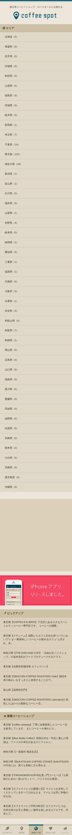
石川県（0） (12, 193)
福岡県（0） (12, 418)
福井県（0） (12, 203)
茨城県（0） (12, 105)
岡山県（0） (12, 349)
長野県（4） (12, 222)
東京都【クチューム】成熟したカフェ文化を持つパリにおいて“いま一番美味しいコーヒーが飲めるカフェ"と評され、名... (35, 639)
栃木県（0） (12, 115)
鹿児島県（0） (13, 477)
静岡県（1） (12, 242)
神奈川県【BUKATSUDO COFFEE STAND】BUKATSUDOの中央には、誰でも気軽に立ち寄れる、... (36, 763)
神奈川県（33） (13, 164)
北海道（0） (12, 36)
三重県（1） (12, 262)
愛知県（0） (12, 252)
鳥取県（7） (12, 330)
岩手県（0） (12, 56)
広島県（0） (12, 359)
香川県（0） (12, 389)
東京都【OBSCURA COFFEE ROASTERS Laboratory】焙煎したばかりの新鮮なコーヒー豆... (35, 701)
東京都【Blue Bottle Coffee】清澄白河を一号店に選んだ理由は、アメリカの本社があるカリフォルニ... (35, 740)
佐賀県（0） (12, 428)
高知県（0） (12, 408)
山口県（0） (12, 369)
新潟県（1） (12, 173)
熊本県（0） (12, 447)
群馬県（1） (12, 124)
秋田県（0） (12, 75)
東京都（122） (13, 154)
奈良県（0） (12, 310)
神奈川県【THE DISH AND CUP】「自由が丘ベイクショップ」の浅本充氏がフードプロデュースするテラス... (35, 654)
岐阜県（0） (12, 232)
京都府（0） (12, 281)
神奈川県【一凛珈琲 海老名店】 (21, 751)
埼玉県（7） (12, 134)
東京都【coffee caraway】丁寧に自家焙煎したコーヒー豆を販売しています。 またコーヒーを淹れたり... (35, 726)
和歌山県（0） (13, 320)
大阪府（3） (12, 291)
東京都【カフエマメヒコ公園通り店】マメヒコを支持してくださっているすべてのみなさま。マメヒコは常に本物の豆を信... (35, 792)
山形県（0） (12, 85)
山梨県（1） (12, 212)
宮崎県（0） (12, 467)
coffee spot (39, 16)
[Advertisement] (36, 535)
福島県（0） (12, 95)
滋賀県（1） (12, 271)
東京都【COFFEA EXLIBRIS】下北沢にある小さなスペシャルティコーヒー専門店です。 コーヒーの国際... (35, 624)
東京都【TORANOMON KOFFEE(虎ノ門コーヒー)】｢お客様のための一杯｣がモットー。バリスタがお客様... (35, 777)
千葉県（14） (12, 144)
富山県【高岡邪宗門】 (15, 689)
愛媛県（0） (12, 399)
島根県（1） (12, 340)
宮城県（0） (12, 66)
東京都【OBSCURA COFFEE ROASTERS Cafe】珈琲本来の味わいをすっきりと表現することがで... (35, 678)
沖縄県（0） (12, 487)
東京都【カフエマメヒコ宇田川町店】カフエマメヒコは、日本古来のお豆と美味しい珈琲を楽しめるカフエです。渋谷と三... (35, 810)
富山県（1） (12, 183)
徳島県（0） (12, 379)
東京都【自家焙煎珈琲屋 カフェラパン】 (26, 666)
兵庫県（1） (12, 301)
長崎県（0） (12, 438)
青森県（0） (12, 46)
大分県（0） (12, 457)
